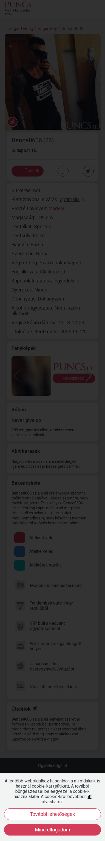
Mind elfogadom (52, 830)
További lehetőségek (52, 814)
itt (90, 796)
